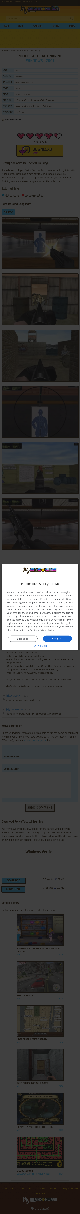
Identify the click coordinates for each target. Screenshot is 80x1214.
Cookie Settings (30, 629)
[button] (40, 645)
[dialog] (40, 607)
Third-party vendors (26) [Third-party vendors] (37, 609)
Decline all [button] (23, 638)
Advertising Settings (27, 626)
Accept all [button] (57, 638)
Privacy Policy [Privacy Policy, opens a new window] (47, 629)
